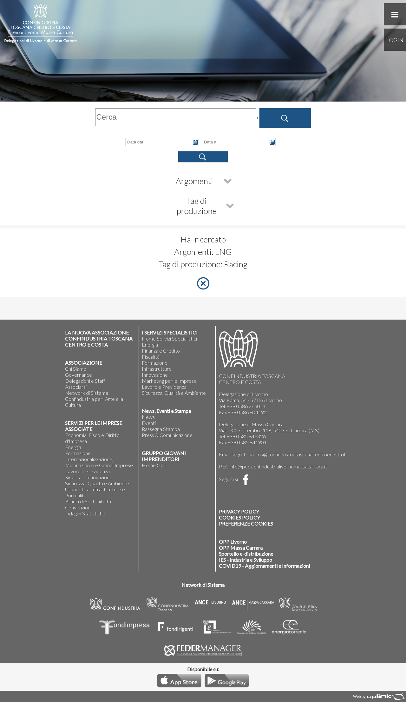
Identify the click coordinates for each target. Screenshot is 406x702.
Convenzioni (78, 507)
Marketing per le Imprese (169, 381)
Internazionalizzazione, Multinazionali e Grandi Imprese (99, 462)
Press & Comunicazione (167, 435)
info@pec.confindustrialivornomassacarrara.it (278, 466)
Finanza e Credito (161, 351)
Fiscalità (151, 357)
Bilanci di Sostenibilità (88, 501)
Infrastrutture (157, 369)
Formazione (78, 453)
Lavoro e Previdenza (87, 471)
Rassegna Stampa (161, 429)
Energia (73, 447)
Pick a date (195, 142)
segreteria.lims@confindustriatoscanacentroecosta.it (289, 454)
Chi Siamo (75, 369)
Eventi (149, 423)
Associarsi (76, 387)
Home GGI (154, 465)
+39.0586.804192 (247, 412)
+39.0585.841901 (247, 442)
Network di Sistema (86, 393)
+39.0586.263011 (246, 406)
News (148, 417)
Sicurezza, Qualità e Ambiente (97, 483)
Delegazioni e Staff (85, 381)
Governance (78, 375)
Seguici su (235, 479)
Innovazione (155, 375)
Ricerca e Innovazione (88, 477)
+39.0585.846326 (246, 436)
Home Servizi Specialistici (169, 338)
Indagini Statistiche (85, 513)
